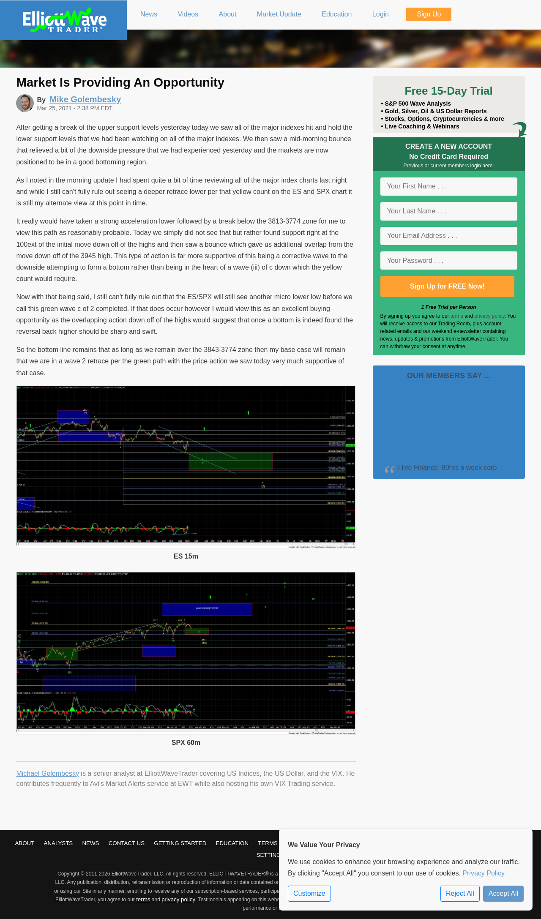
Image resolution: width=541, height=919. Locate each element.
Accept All (503, 893)
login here (481, 166)
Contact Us (127, 843)
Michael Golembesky (47, 773)
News (90, 843)
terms (457, 316)
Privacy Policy (483, 873)
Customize (309, 893)
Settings (271, 855)
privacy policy (489, 316)
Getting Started (180, 843)
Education (232, 843)
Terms (268, 843)
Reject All (460, 893)
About (24, 843)
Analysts (58, 843)
